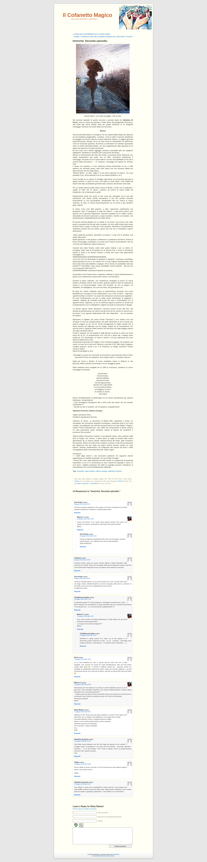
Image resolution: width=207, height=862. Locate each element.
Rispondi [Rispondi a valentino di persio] (77, 756)
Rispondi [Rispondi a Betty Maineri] (77, 733)
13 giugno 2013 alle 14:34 (88, 635)
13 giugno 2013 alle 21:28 (88, 536)
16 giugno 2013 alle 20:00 (82, 764)
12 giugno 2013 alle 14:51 (85, 616)
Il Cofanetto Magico (87, 15)
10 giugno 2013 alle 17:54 (82, 599)
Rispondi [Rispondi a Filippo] (77, 776)
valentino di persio (115, 471)
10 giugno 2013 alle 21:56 (82, 659)
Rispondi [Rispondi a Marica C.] (80, 530)
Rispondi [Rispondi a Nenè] (77, 676)
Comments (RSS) (109, 856)
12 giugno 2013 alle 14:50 (85, 519)
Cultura (76, 481)
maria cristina (90, 471)
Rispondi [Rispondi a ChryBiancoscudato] (77, 610)
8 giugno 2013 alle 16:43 (82, 578)
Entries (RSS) (97, 856)
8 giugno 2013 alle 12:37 (82, 504)
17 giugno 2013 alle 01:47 (82, 784)
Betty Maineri (97, 806)
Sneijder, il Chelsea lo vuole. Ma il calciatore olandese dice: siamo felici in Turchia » (103, 37)
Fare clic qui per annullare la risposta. (85, 809)
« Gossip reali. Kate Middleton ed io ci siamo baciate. (91, 34)
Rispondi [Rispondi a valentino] (77, 570)
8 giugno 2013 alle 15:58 (82, 560)
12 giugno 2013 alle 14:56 (82, 684)
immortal (80, 471)
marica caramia (101, 471)
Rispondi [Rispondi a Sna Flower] (77, 512)
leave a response (83, 483)
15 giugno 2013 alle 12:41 (82, 741)
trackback (94, 483)
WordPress (116, 854)
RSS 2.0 (122, 481)
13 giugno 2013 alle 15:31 (82, 711)
